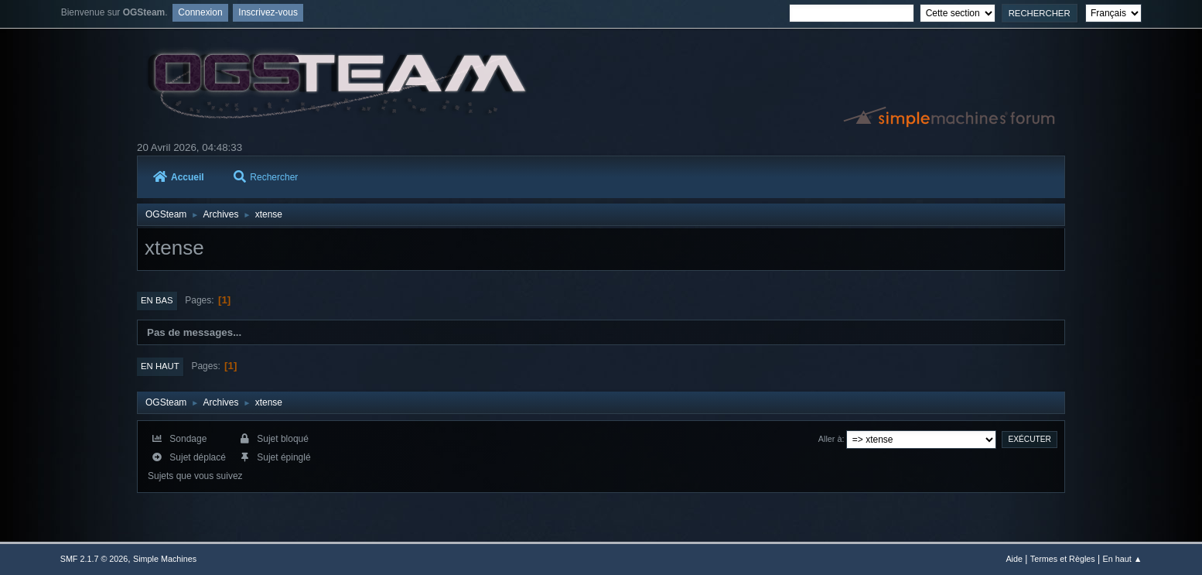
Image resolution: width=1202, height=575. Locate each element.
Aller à (830, 438)
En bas (157, 300)
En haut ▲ (1122, 558)
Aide (1014, 558)
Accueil (178, 177)
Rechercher (266, 177)
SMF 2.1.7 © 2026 (94, 558)
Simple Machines (164, 558)
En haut (160, 366)
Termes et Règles (1062, 558)
